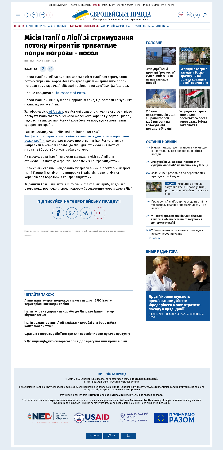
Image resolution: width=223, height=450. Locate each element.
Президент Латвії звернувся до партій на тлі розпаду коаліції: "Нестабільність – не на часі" (179, 205)
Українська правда (58, 5)
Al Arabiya (55, 111)
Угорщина (162, 26)
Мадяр (105, 26)
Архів (51, 26)
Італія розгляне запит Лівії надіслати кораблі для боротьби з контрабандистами (70, 324)
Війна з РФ (117, 26)
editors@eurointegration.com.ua (121, 381)
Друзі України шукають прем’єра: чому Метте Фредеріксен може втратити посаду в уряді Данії (175, 303)
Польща (148, 26)
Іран (128, 26)
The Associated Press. (70, 93)
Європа (96, 5)
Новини (19, 26)
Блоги (112, 5)
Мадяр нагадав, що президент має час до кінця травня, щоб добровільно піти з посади (179, 151)
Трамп (137, 26)
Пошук (61, 26)
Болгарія (76, 26)
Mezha (163, 5)
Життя (137, 5)
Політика (75, 5)
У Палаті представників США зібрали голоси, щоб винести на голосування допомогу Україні (160, 120)
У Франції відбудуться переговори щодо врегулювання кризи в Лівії (75, 341)
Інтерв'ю (40, 26)
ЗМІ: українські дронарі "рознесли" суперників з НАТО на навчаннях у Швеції (161, 76)
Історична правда (125, 5)
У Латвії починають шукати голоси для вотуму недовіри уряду (177, 232)
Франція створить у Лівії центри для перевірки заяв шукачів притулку (77, 334)
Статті (29, 26)
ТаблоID (155, 5)
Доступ (171, 5)
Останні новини (161, 141)
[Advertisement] (78, 261)
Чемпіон (146, 5)
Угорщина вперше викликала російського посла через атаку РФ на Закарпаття (193, 118)
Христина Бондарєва (177, 314)
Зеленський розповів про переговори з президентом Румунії (178, 174)
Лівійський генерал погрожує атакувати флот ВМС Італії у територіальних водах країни (68, 302)
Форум (104, 5)
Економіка (86, 5)
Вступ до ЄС (91, 26)
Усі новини (154, 238)
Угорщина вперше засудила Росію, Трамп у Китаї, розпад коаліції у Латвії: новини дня (194, 76)
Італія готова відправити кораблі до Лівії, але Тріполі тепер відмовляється (69, 313)
